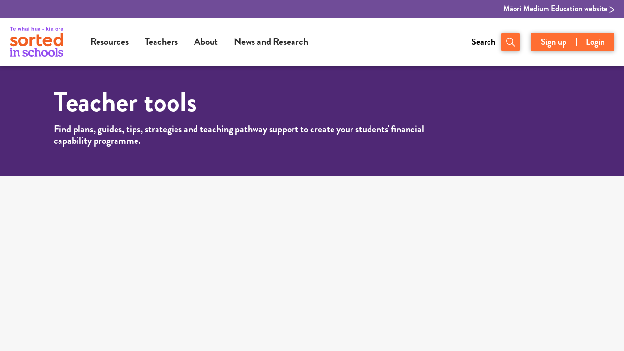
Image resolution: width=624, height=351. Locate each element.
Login (595, 42)
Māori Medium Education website (558, 9)
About (206, 42)
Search (483, 42)
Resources (109, 42)
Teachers (161, 42)
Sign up (553, 42)
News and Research (271, 42)
